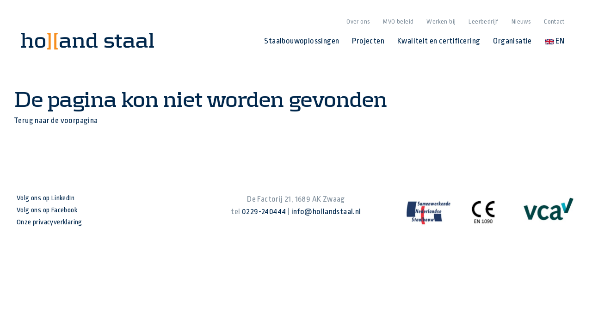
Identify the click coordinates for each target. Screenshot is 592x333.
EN (554, 41)
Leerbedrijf (483, 21)
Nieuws (521, 21)
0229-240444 (264, 211)
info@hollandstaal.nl (326, 211)
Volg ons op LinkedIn (45, 198)
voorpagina (79, 120)
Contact (554, 21)
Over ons (358, 21)
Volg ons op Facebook (47, 210)
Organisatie (512, 41)
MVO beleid (398, 21)
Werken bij (441, 21)
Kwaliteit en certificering (438, 41)
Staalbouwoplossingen (301, 41)
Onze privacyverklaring (49, 222)
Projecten (368, 41)
